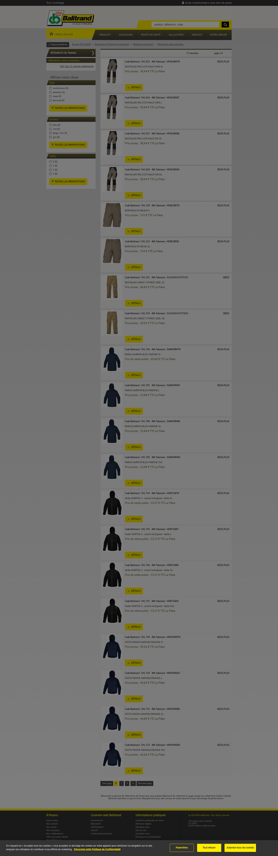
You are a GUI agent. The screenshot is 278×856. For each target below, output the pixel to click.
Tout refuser (209, 849)
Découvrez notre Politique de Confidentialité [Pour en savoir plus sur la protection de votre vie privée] (97, 851)
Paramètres (182, 849)
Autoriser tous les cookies (240, 849)
